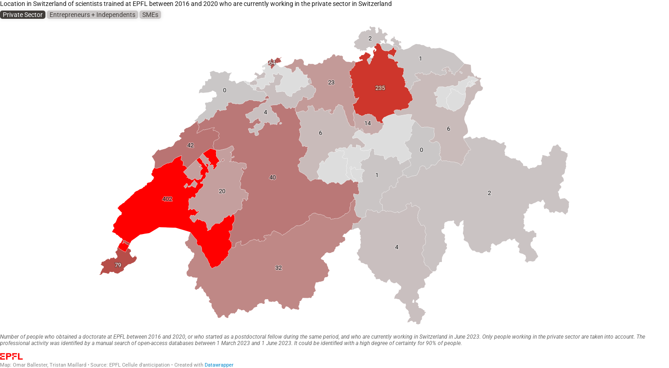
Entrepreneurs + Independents (92, 14)
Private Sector (23, 14)
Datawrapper (219, 365)
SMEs (150, 14)
